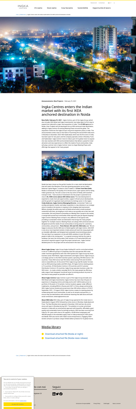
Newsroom (94, 3)
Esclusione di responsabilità (83, 403)
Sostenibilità (83, 8)
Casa (17, 14)
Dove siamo (51, 8)
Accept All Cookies (18, 406)
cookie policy (23, 402)
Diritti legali (106, 403)
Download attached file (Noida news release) (66, 338)
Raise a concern (117, 403)
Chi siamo (38, 8)
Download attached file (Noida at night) (64, 333)
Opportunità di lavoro (102, 8)
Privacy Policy (97, 403)
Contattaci (102, 3)
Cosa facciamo (67, 8)
